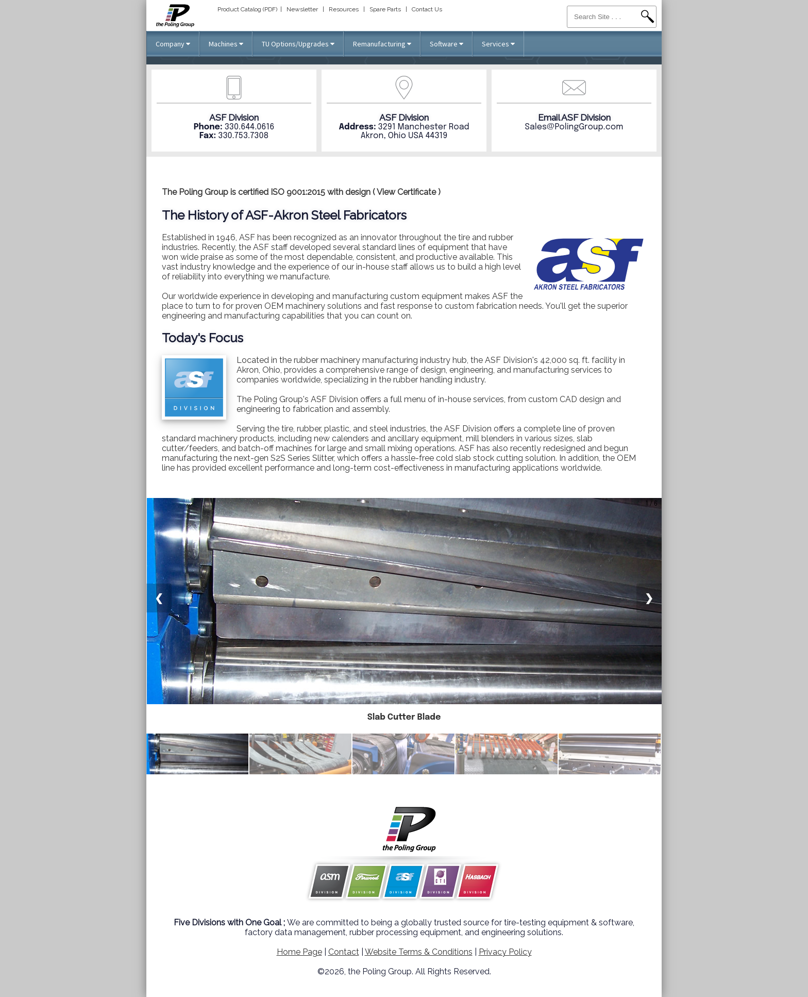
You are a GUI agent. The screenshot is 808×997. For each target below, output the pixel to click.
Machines (226, 43)
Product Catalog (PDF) (247, 9)
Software (446, 43)
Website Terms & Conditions (419, 952)
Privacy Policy (505, 952)
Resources (344, 9)
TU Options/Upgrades (298, 43)
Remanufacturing (382, 43)
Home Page (299, 952)
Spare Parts (385, 9)
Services (498, 43)
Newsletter (302, 9)
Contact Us (427, 9)
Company (173, 43)
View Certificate (406, 192)
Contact (343, 952)
